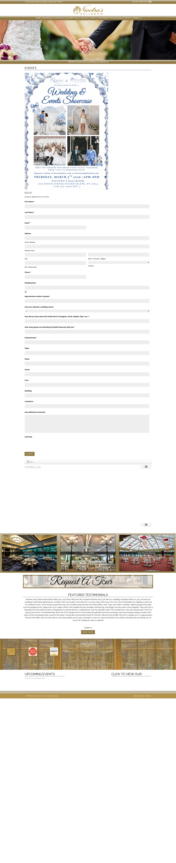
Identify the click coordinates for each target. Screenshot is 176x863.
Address (28, 234)
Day (30, 462)
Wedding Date (30, 283)
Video (27, 348)
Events (93, 18)
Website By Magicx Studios (142, 725)
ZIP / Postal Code (31, 267)
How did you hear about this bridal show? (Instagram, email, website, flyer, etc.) (57, 317)
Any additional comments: (35, 412)
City (26, 259)
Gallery (84, 18)
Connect (136, 18)
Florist (27, 370)
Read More (88, 632)
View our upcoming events (88, 61)
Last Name (29, 212)
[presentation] (42, 443)
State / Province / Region (97, 259)
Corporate (58, 18)
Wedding (28, 391)
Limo (27, 380)
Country (91, 266)
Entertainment (30, 338)
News (127, 18)
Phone (28, 272)
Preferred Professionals (111, 18)
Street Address (30, 242)
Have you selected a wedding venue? (39, 307)
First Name (30, 202)
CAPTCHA (28, 437)
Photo (27, 359)
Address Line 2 (30, 250)
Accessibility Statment (51, 725)
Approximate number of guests (37, 296)
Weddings (47, 18)
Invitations (29, 401)
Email (27, 223)
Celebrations (72, 18)
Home (38, 18)
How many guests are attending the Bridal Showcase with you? (49, 327)
